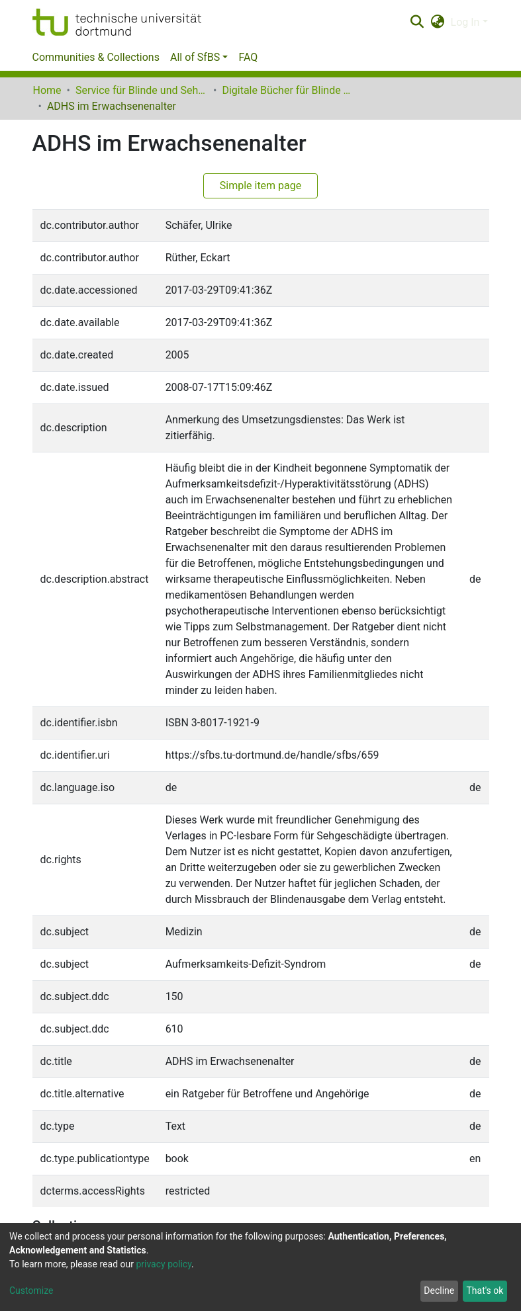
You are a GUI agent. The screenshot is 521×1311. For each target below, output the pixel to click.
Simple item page (261, 185)
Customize (31, 1290)
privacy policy (163, 1264)
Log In (465, 22)
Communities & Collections (96, 57)
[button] (437, 22)
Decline (439, 1290)
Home (47, 90)
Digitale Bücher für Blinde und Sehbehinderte (288, 90)
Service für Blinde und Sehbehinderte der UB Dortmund (141, 90)
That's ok (484, 1290)
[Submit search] (417, 22)
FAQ (248, 57)
